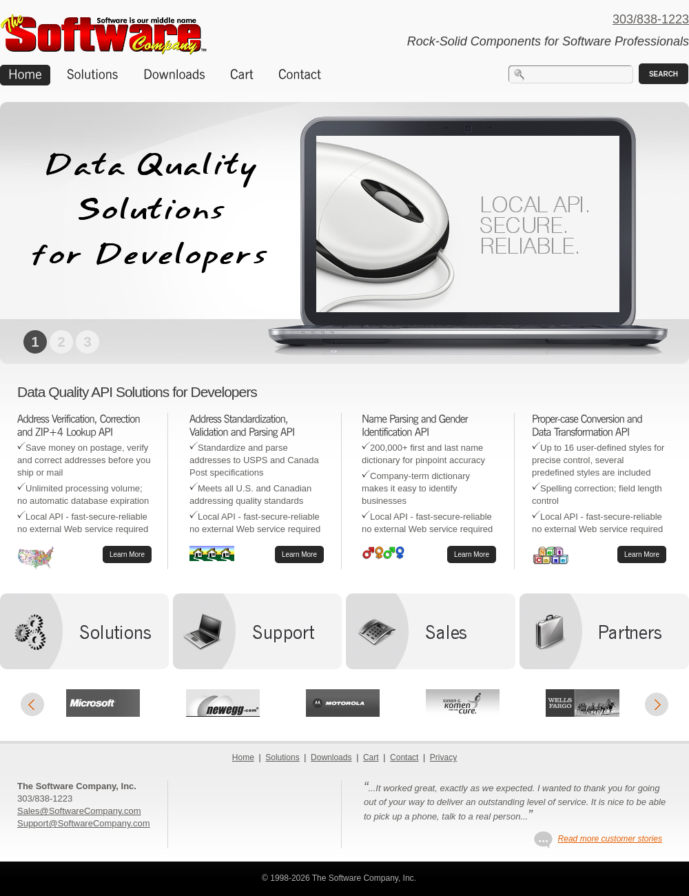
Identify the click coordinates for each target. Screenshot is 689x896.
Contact (404, 757)
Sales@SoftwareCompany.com (79, 811)
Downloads (331, 757)
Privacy (443, 757)
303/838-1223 (651, 19)
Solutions (282, 757)
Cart (371, 757)
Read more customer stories (609, 839)
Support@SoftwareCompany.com (83, 823)
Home (243, 757)
